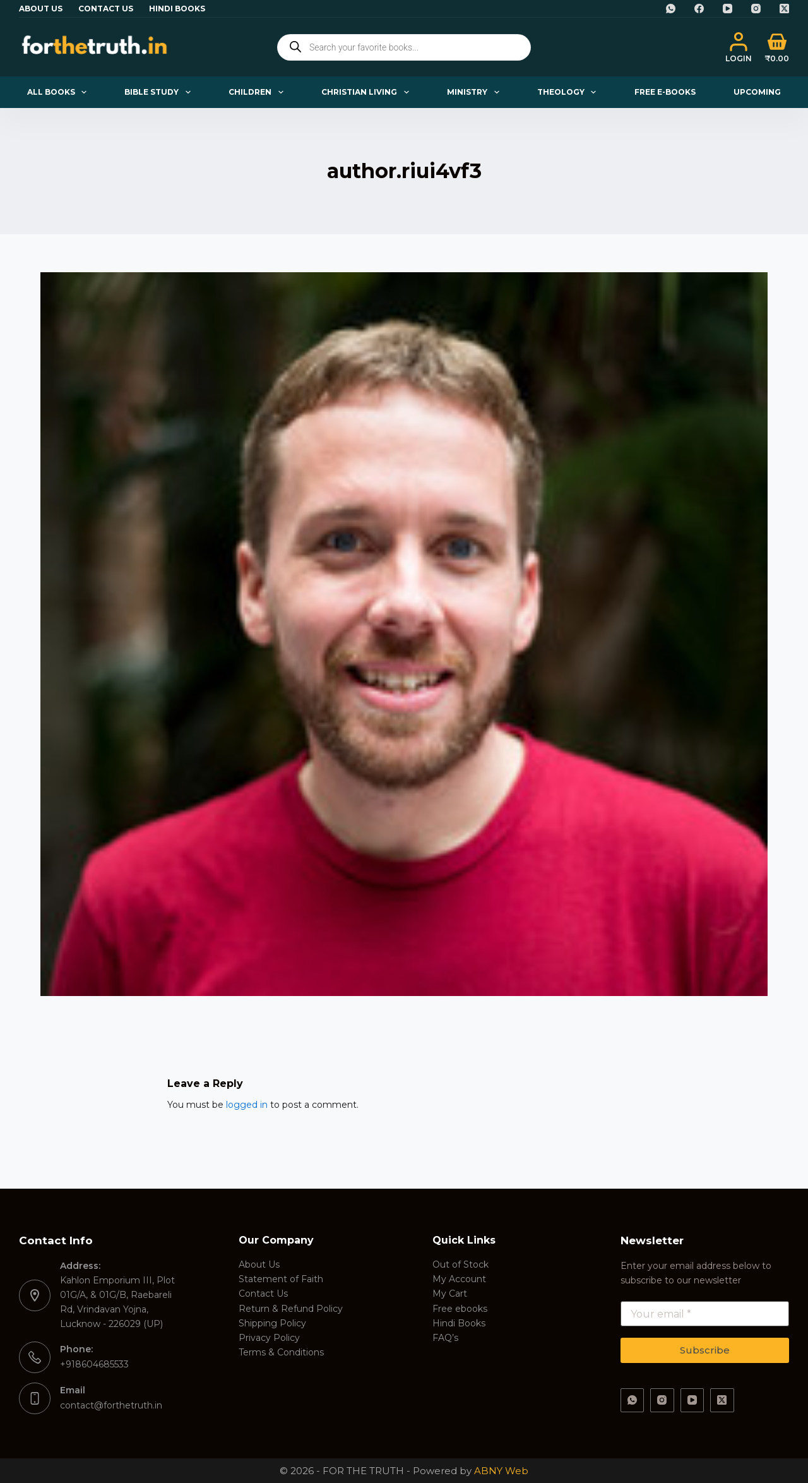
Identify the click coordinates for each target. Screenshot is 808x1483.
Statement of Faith (281, 1279)
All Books (59, 92)
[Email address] (705, 1313)
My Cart (449, 1293)
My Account (459, 1279)
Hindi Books (177, 8)
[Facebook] (699, 8)
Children (258, 92)
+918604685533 (94, 1364)
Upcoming (757, 92)
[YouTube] (727, 8)
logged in (247, 1104)
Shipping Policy (272, 1323)
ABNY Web (501, 1471)
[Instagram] (756, 8)
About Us (40, 8)
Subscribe (705, 1350)
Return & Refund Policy (291, 1308)
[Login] (738, 47)
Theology (569, 92)
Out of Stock (460, 1264)
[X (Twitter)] (784, 8)
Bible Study (159, 92)
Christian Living (367, 92)
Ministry (475, 92)
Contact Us (105, 8)
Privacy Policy (269, 1337)
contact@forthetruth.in (111, 1405)
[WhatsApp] (670, 8)
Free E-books (665, 92)
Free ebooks (459, 1308)
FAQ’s (445, 1337)
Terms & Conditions (281, 1352)
